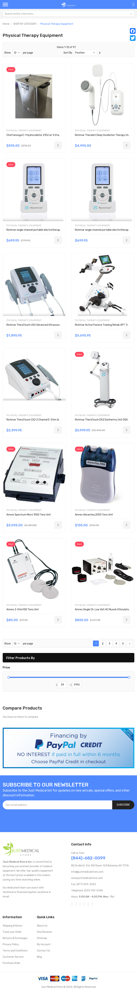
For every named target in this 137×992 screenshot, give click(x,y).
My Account (44, 944)
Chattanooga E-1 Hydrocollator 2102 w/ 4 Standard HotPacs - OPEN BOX (48, 135)
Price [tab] (6, 667)
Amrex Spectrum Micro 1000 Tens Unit (28, 514)
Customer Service (13, 956)
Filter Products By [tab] (20, 658)
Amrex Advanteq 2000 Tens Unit (94, 514)
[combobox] (68, 14)
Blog (39, 956)
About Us (42, 925)
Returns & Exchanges (15, 938)
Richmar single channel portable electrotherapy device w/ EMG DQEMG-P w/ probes (54, 229)
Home (6, 23)
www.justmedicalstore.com (87, 878)
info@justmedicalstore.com (87, 871)
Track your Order (12, 931)
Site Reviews (44, 931)
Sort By (68, 52)
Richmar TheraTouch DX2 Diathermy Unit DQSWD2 (104, 419)
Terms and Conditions (15, 950)
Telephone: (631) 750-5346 (87, 890)
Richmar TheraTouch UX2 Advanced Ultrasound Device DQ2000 (43, 324)
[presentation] (30, 819)
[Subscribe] (123, 804)
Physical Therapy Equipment (24, 130)
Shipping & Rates (12, 925)
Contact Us (43, 950)
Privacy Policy (11, 944)
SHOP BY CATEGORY (25, 23)
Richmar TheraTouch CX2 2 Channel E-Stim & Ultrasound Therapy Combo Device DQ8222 (58, 419)
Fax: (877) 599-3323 (83, 884)
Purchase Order (11, 963)
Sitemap (42, 938)
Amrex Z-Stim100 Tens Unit (22, 609)
